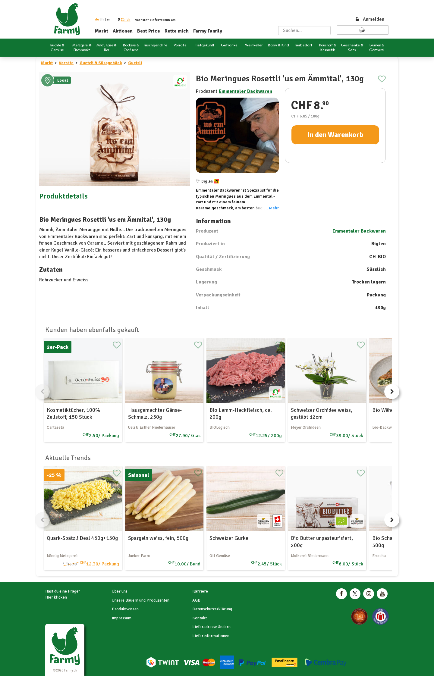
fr (103, 19)
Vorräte (66, 62)
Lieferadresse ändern (211, 626)
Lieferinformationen (210, 635)
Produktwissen (125, 609)
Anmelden (369, 19)
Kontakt (199, 618)
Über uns (119, 591)
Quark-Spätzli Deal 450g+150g (82, 538)
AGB (196, 600)
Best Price (148, 31)
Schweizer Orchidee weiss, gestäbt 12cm (321, 413)
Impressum (121, 618)
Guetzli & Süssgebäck (101, 62)
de (97, 19)
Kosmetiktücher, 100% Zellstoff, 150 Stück (73, 413)
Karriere (200, 591)
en (108, 19)
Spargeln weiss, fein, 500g (158, 538)
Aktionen (123, 31)
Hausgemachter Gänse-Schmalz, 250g (155, 413)
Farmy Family (207, 31)
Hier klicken (56, 597)
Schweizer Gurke (228, 538)
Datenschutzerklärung (212, 609)
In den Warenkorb (335, 134)
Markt (101, 31)
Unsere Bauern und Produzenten (140, 600)
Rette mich (177, 31)
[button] (125, 19)
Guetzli (135, 62)
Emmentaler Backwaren (245, 91)
